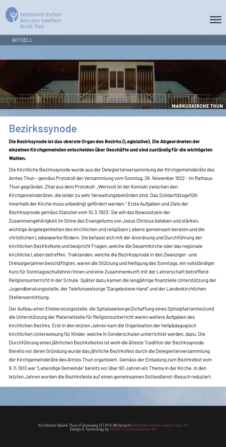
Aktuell (22, 40)
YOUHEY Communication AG (133, 429)
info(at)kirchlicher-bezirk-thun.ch (160, 425)
